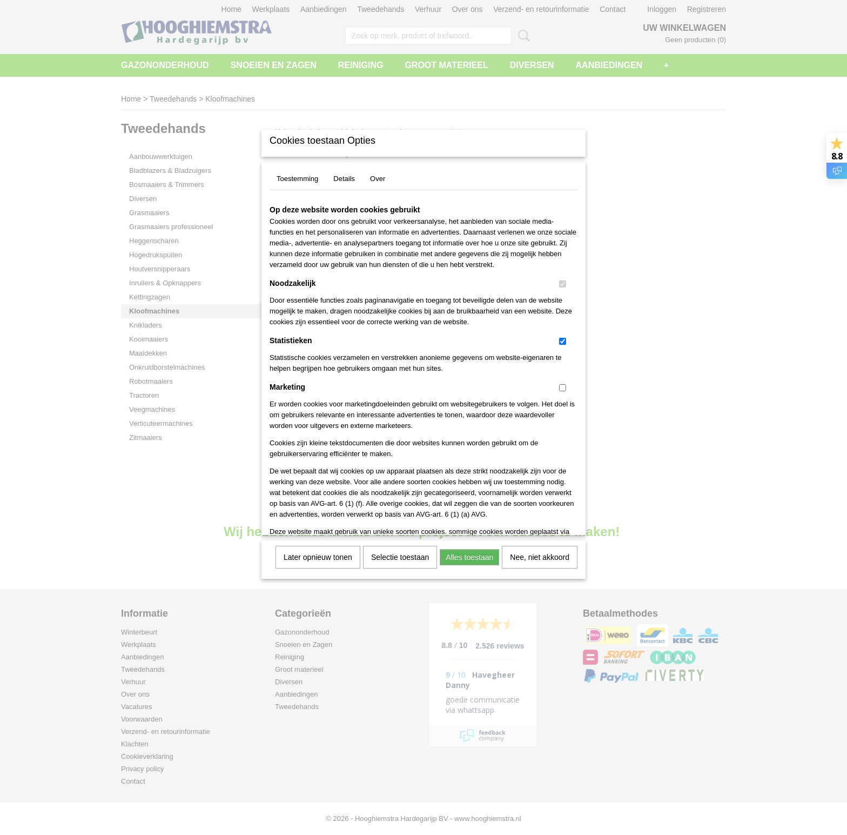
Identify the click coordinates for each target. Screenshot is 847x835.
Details (344, 179)
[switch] (562, 284)
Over (377, 179)
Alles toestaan (469, 557)
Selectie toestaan (400, 557)
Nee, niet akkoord (539, 557)
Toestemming (297, 179)
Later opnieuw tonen (318, 557)
